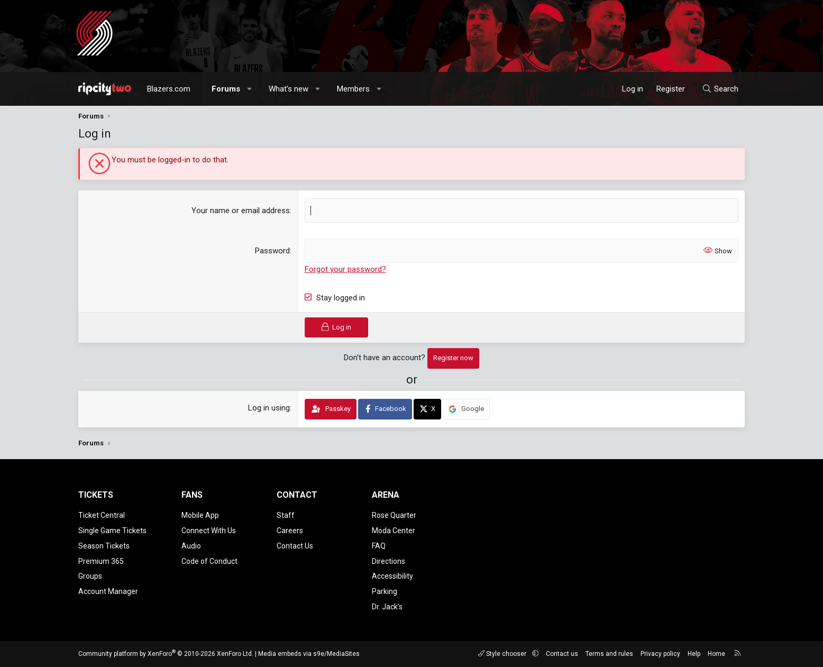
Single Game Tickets (112, 530)
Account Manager (108, 591)
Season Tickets (104, 546)
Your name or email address (240, 210)
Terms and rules (609, 653)
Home (716, 653)
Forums (226, 89)
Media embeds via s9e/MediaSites (309, 653)
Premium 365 (101, 561)
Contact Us (295, 546)
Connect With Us (208, 530)
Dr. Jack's (387, 606)
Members (353, 89)
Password (272, 250)
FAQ (379, 546)
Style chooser (503, 653)
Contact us (562, 653)
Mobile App (200, 515)
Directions (388, 561)
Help (694, 653)
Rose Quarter (394, 515)
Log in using (269, 408)
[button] (250, 89)
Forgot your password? (345, 269)
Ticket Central (101, 515)
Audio (191, 546)
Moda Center (393, 530)
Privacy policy (660, 653)
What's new (288, 89)
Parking (384, 591)
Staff (286, 515)
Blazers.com (168, 89)
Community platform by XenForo (165, 653)
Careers (290, 530)
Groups (90, 576)
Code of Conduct (209, 561)
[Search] (720, 89)
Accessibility (392, 576)
